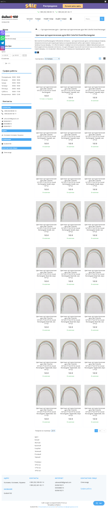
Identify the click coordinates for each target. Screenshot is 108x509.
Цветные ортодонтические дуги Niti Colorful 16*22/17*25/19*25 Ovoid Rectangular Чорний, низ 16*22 (70, 90)
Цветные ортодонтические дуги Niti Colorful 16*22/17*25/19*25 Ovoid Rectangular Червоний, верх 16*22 (46, 365)
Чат (99, 503)
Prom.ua (64, 503)
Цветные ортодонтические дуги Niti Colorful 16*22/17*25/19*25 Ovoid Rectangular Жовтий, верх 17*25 (95, 274)
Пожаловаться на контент (47, 507)
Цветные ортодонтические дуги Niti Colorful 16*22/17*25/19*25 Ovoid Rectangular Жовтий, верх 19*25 (70, 320)
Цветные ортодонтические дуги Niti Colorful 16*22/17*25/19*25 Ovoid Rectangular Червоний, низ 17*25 (46, 411)
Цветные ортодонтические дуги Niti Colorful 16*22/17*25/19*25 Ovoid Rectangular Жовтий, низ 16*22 (70, 274)
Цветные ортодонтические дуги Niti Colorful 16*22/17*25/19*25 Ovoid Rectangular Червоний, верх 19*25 (70, 411)
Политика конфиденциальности (67, 507)
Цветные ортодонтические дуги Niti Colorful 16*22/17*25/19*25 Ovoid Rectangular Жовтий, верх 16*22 (46, 274)
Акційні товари (61, 19)
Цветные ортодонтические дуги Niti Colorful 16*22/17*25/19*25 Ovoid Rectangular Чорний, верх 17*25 (95, 90)
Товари (38, 19)
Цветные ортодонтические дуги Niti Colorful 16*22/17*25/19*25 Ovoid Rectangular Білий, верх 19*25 (70, 228)
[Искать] (102, 19)
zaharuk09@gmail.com (11, 119)
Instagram (6, 36)
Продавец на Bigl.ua (54, 505)
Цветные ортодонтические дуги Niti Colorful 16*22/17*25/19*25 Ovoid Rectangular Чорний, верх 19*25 (70, 136)
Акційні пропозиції (9, 39)
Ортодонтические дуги (49, 29)
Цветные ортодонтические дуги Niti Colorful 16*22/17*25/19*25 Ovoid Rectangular (46, 89)
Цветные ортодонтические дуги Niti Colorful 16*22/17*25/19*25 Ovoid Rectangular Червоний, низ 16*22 (70, 365)
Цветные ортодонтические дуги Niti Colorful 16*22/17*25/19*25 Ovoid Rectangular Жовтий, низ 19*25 (95, 320)
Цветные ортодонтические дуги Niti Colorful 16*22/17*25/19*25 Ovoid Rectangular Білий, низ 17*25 (46, 228)
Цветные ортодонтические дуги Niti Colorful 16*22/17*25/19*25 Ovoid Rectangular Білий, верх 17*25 (95, 182)
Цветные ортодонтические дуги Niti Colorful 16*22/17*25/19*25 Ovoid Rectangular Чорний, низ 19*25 (95, 136)
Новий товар (48, 19)
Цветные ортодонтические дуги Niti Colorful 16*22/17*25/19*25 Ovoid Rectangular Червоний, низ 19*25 (95, 411)
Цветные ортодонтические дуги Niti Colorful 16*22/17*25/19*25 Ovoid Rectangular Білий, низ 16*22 (70, 182)
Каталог (30, 19)
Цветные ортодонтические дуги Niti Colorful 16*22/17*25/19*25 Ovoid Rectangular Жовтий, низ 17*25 (46, 320)
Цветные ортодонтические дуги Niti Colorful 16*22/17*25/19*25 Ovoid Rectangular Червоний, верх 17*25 (95, 365)
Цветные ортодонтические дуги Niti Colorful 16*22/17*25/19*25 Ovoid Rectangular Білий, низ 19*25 (95, 228)
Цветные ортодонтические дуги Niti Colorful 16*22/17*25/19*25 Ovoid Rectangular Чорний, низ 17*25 (46, 136)
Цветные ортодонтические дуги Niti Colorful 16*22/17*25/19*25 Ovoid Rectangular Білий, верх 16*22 (46, 182)
